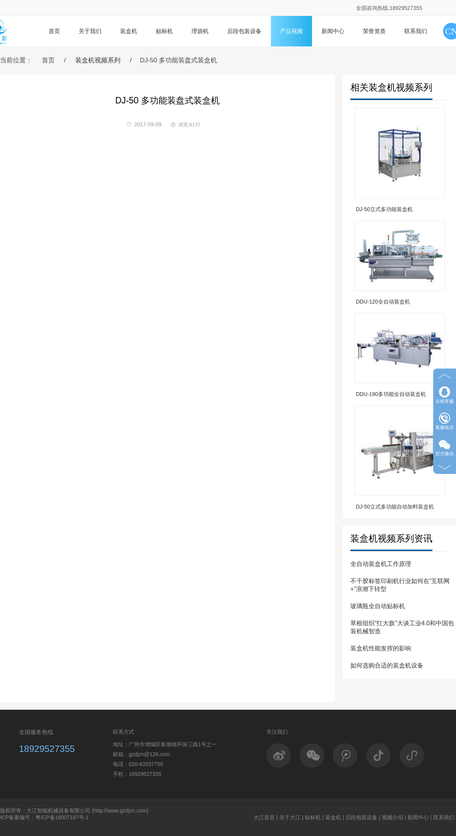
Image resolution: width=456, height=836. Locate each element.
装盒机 (128, 31)
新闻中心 (332, 31)
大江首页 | (265, 817)
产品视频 (291, 31)
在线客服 (444, 395)
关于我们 (90, 31)
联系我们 (415, 31)
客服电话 (444, 421)
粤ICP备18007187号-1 (62, 817)
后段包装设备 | (362, 817)
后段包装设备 (244, 31)
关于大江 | (291, 817)
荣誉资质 (374, 31)
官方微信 (444, 447)
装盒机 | (334, 817)
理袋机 (200, 31)
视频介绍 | (394, 817)
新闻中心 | (419, 817)
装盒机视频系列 (97, 60)
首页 (54, 31)
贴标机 (164, 31)
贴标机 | (314, 817)
